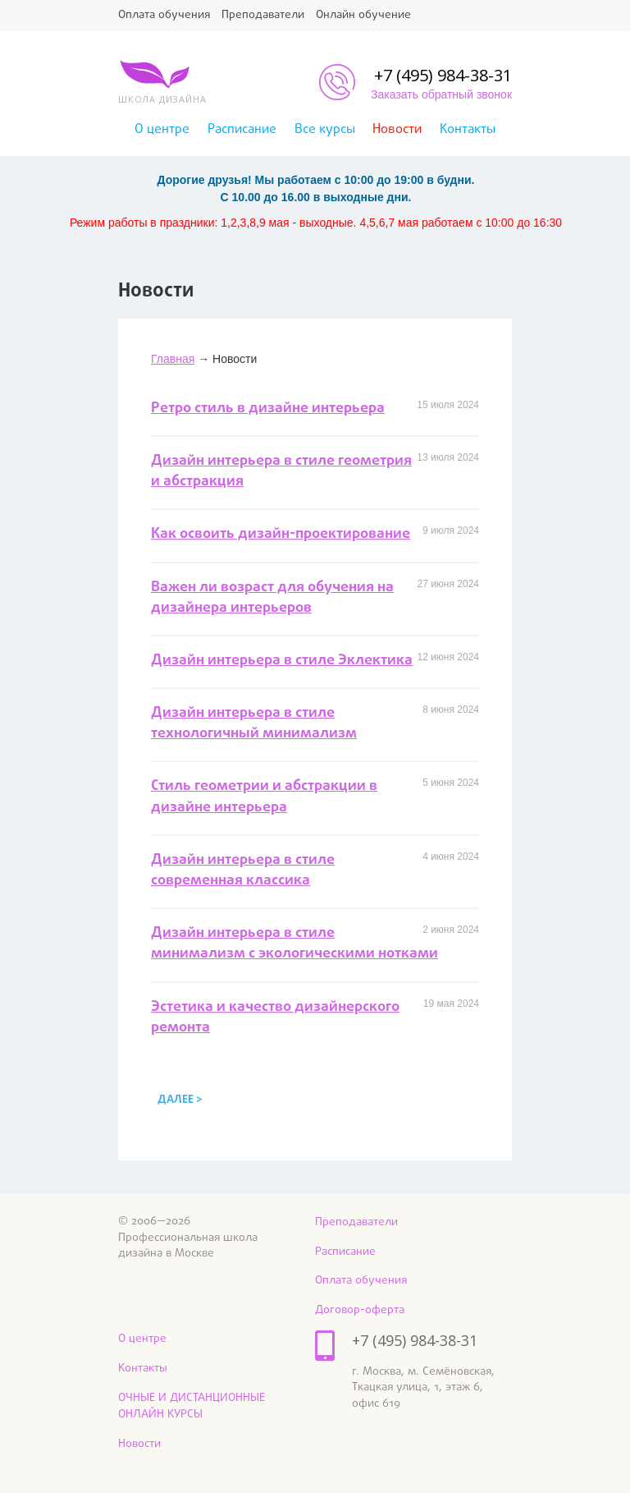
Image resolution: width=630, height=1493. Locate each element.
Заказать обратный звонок (441, 94)
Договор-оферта (359, 1310)
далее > (180, 1100)
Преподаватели (262, 15)
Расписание (242, 130)
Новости (397, 130)
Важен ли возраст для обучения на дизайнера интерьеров (272, 598)
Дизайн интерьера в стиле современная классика (243, 870)
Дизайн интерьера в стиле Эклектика (282, 661)
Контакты (467, 130)
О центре (162, 130)
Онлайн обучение (363, 15)
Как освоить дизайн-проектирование (280, 534)
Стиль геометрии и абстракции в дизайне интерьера (264, 796)
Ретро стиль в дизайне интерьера (268, 408)
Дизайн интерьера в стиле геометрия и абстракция (281, 471)
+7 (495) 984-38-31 (443, 75)
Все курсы (324, 130)
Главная (172, 358)
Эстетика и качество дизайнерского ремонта (275, 1017)
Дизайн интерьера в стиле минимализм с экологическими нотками (294, 943)
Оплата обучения (164, 15)
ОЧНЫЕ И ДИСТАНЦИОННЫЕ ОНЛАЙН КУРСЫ (191, 1407)
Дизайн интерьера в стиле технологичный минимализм (254, 723)
